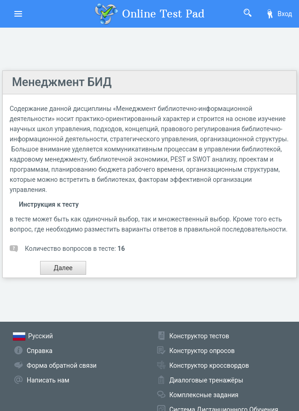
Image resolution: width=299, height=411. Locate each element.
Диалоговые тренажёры (206, 380)
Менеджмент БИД (61, 82)
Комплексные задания (204, 395)
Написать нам (48, 380)
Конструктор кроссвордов (209, 365)
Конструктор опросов (202, 350)
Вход (278, 13)
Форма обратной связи (62, 365)
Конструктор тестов (199, 336)
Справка (40, 350)
